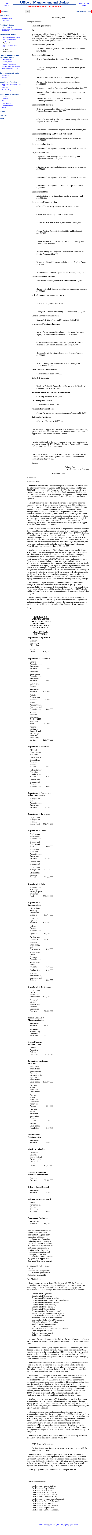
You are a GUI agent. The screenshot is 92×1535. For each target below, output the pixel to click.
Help (71, 1526)
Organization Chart (7, 18)
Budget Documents (7, 27)
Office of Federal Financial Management (9, 40)
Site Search (66, 1526)
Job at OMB (52, 1524)
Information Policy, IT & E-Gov (10, 68)
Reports (4, 107)
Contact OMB (5, 20)
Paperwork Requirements (9, 64)
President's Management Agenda (11, 37)
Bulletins (4, 101)
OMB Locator (64, 1524)
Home (6, 5)
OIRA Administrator (7, 59)
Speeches (4, 77)
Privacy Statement (56, 1526)
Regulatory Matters (7, 61)
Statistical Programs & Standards (11, 66)
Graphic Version (73, 1524)
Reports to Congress (7, 90)
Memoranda (5, 98)
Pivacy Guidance (6, 103)
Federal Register (43, 1524)
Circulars (4, 96)
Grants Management (7, 105)
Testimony (4, 87)
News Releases (6, 75)
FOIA (58, 1524)
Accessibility (47, 1526)
